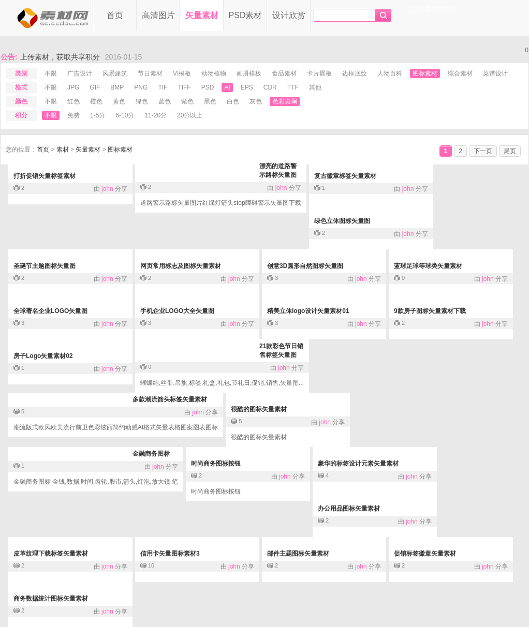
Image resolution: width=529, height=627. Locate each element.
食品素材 (284, 73)
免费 (73, 115)
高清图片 (158, 15)
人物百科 (389, 73)
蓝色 (164, 101)
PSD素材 (245, 15)
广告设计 (79, 73)
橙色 (96, 101)
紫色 (187, 101)
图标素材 (425, 73)
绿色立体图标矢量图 (342, 221)
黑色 (210, 101)
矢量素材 (201, 15)
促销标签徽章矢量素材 (425, 553)
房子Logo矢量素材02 (43, 356)
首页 (115, 15)
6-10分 (124, 115)
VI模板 (182, 73)
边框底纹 (354, 73)
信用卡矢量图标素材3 (170, 553)
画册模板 (249, 73)
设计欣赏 (288, 15)
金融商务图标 (151, 453)
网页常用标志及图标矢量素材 (180, 266)
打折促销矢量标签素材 (44, 176)
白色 (233, 101)
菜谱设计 (495, 73)
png (141, 87)
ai (227, 87)
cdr (270, 87)
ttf (293, 87)
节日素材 (150, 73)
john (107, 188)
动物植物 (213, 73)
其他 (315, 87)
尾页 (510, 151)
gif (95, 87)
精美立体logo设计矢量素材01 (308, 311)
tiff (184, 87)
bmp (117, 87)
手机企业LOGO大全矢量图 (177, 311)
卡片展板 (319, 73)
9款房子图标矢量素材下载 (430, 311)
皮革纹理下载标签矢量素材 (50, 553)
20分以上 (189, 115)
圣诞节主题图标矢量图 (44, 266)
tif (162, 87)
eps (247, 87)
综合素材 (460, 73)
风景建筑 (114, 73)
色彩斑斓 (284, 101)
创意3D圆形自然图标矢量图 (305, 266)
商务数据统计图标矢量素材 (50, 598)
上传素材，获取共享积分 (60, 57)
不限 (51, 73)
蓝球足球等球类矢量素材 (428, 266)
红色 (73, 101)
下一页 (483, 151)
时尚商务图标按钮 (216, 463)
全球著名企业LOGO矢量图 (50, 311)
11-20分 (155, 115)
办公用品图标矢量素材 (349, 508)
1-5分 (97, 115)
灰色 (255, 101)
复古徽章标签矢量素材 (345, 176)
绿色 (142, 101)
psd (207, 87)
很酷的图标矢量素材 (259, 409)
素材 (62, 149)
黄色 (119, 101)
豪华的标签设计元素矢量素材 (358, 463)
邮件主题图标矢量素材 (298, 553)
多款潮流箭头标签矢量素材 (170, 399)
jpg (73, 87)
